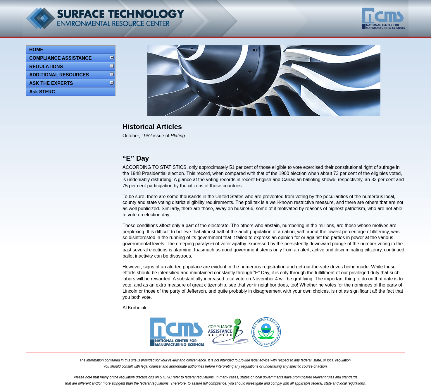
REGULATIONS (46, 66)
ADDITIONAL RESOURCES (59, 74)
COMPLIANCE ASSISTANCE (60, 58)
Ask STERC (42, 91)
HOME (36, 49)
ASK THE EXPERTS (51, 83)
